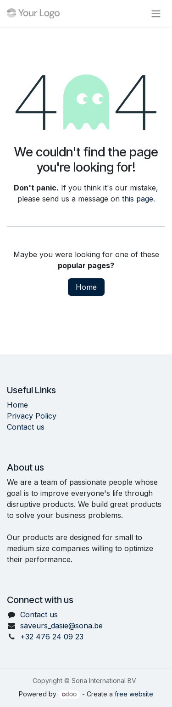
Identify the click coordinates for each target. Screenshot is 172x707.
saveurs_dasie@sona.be (61, 625)
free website (134, 694)
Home (86, 287)
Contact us (25, 426)
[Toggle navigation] (156, 13)
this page (137, 198)
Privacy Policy (31, 415)
